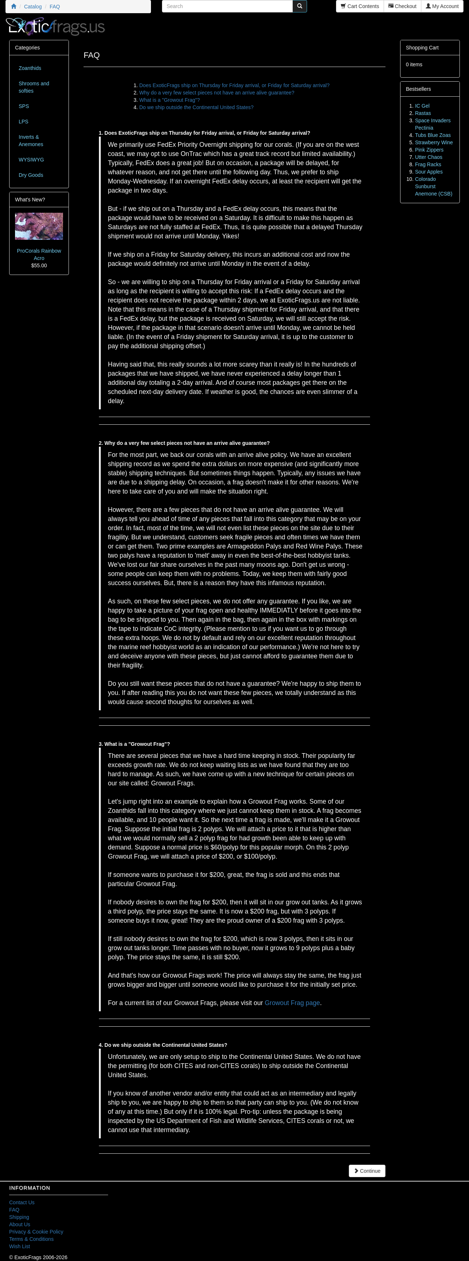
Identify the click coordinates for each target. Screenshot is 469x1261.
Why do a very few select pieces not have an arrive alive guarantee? (216, 93)
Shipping (19, 1217)
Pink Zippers (429, 150)
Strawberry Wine (434, 142)
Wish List (19, 1246)
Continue (367, 1171)
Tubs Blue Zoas (433, 135)
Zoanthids (30, 68)
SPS (24, 106)
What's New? (30, 199)
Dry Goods (31, 175)
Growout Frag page (292, 1003)
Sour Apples (429, 172)
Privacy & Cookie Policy (36, 1232)
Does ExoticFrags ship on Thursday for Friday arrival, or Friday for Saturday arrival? (234, 85)
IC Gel (422, 106)
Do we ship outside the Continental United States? (196, 107)
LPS (23, 121)
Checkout (402, 6)
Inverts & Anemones (31, 140)
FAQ (14, 1210)
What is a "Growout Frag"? (169, 100)
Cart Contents (360, 6)
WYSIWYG (31, 160)
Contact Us (21, 1202)
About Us (19, 1224)
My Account (442, 6)
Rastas (423, 113)
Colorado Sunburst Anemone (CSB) (434, 186)
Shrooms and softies (34, 87)
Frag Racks (428, 164)
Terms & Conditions (31, 1239)
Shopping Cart (422, 48)
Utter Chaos (429, 157)
